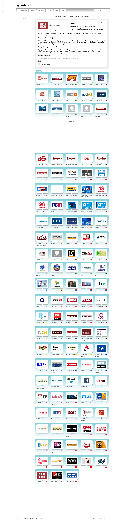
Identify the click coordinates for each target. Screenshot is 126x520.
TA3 (52, 418)
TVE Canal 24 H (99, 179)
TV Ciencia (98, 259)
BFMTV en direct (70, 195)
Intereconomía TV (55, 195)
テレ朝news (39, 434)
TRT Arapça (54, 467)
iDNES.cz (38, 418)
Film (56, 10)
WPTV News (54, 481)
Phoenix (53, 243)
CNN (82, 164)
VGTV (96, 386)
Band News (68, 274)
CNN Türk (83, 434)
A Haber (83, 451)
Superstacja (39, 481)
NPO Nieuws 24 (84, 290)
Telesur (53, 290)
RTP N (97, 243)
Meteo (97, 402)
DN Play (68, 402)
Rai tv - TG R (98, 100)
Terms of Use (25, 518)
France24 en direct (85, 211)
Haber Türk (98, 434)
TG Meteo (53, 115)
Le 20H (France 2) (40, 211)
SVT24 (38, 338)
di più (39, 61)
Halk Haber (83, 467)
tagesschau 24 (69, 227)
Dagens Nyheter (55, 354)
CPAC (52, 179)
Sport (49, 10)
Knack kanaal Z (99, 306)
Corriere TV (83, 84)
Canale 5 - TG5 (84, 100)
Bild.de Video (84, 243)
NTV (37, 451)
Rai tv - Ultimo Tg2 (40, 100)
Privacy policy (34, 518)
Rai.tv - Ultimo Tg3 (55, 100)
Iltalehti (82, 370)
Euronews (53, 259)
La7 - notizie (39, 115)
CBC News (39, 179)
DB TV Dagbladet (40, 402)
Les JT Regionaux (70, 211)
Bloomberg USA (70, 164)
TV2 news (83, 322)
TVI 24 (82, 259)
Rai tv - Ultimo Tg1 (99, 84)
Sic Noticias (39, 259)
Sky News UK (39, 164)
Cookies (41, 518)
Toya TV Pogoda (70, 481)
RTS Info (83, 306)
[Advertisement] (40, 1)
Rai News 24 (39, 84)
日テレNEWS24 (99, 418)
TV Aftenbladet (84, 386)
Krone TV (53, 306)
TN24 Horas (39, 290)
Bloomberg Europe (55, 164)
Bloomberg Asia (99, 164)
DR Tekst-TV (69, 322)
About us (18, 518)
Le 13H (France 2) (99, 195)
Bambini (41, 10)
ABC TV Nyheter (55, 386)
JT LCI (52, 211)
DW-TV (97, 227)
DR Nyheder (54, 322)
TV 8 (67, 467)
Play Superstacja (45, 64)
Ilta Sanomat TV (70, 370)
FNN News (53, 434)
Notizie (33, 10)
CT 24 (82, 402)
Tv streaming (23, 10)
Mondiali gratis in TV (62, 16)
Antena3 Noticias (40, 195)
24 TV (96, 451)
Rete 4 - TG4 (69, 100)
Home (89, 518)
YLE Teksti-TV (39, 370)
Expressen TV (39, 354)
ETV (67, 259)
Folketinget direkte (99, 322)
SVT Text (97, 338)
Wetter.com (68, 243)
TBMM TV (38, 467)
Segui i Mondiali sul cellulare (79, 16)
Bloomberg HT (69, 451)
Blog (63, 10)
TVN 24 (97, 467)
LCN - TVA (68, 179)
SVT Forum (68, 338)
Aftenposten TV (69, 386)
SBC (67, 418)
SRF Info (68, 306)
